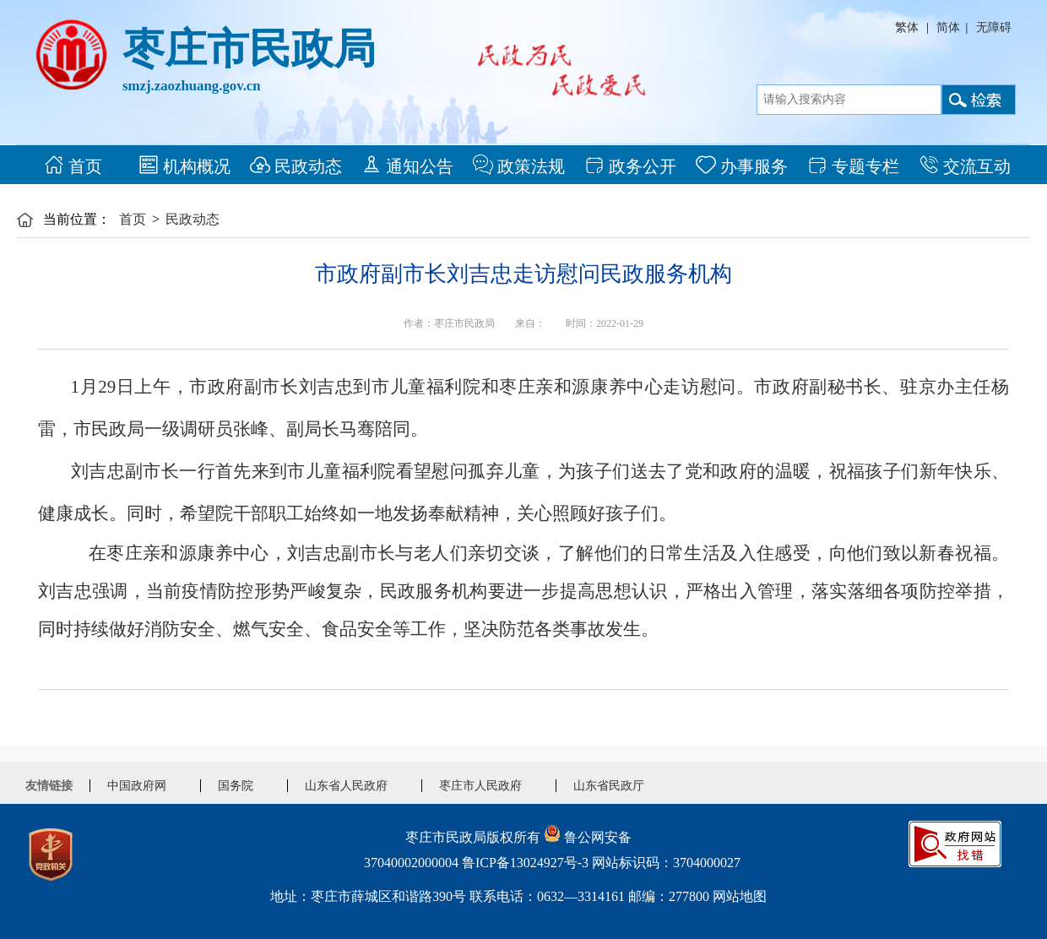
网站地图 (740, 896)
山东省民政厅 (608, 785)
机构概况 (184, 165)
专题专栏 (853, 165)
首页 (73, 165)
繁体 (907, 27)
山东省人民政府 (346, 785)
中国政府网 (136, 785)
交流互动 (965, 165)
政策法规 (519, 165)
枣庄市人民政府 (480, 785)
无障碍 (994, 27)
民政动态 (296, 165)
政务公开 (630, 165)
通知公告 (407, 165)
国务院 (235, 785)
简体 (948, 27)
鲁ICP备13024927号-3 (525, 862)
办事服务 (742, 165)
